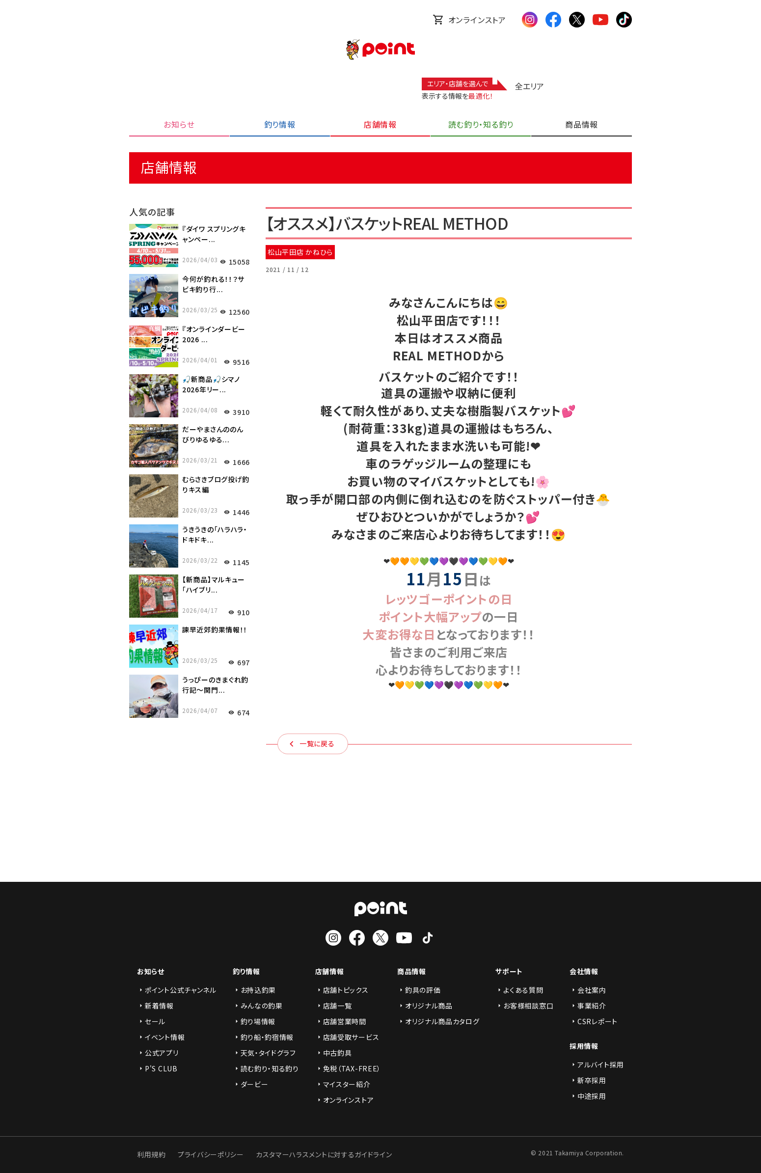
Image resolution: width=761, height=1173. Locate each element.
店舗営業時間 (340, 1021)
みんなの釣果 (258, 1005)
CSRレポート (594, 1021)
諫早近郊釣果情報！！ (214, 629)
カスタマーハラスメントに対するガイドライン (324, 1154)
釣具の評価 (419, 990)
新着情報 (155, 1005)
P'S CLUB (157, 1068)
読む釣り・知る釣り (266, 1068)
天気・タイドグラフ (264, 1053)
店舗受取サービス (347, 1037)
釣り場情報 (254, 1021)
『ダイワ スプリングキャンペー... (214, 234)
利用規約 (151, 1154)
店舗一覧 (333, 1005)
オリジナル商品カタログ (438, 1021)
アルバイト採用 (597, 1064)
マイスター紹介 (343, 1084)
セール (151, 1021)
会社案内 (588, 990)
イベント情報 (161, 1037)
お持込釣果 (254, 990)
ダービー (251, 1084)
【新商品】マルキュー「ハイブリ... (213, 584)
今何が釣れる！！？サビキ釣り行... (213, 284)
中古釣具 (333, 1053)
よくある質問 (519, 990)
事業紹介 (588, 1005)
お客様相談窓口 (524, 1005)
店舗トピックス (342, 990)
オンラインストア (469, 20)
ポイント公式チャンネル (177, 990)
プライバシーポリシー (211, 1154)
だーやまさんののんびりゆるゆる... (212, 434)
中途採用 (588, 1096)
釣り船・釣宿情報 (263, 1037)
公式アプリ (158, 1053)
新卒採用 (588, 1080)
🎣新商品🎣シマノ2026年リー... (211, 384)
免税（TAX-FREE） (348, 1068)
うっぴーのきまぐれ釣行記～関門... (215, 685)
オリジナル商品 (425, 1005)
